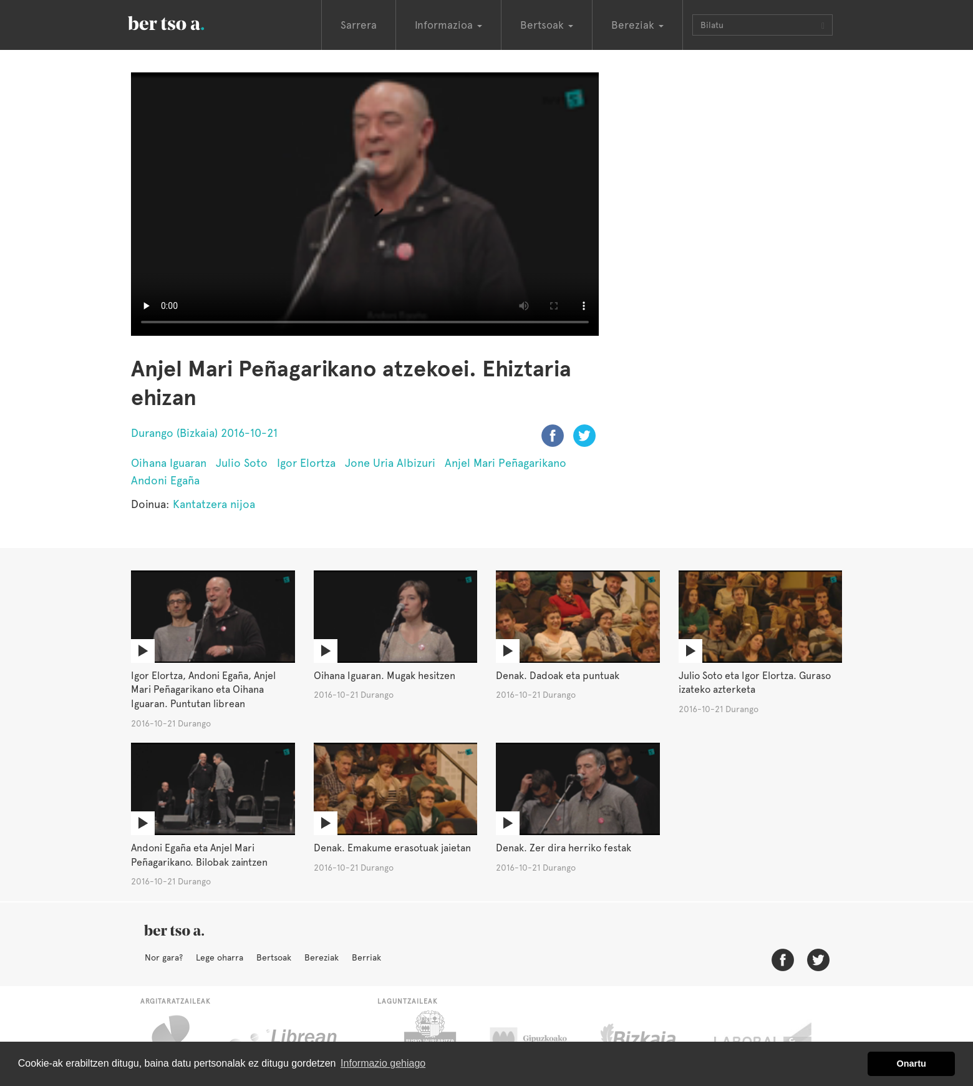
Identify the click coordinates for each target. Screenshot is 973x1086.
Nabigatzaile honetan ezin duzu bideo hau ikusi (365, 204)
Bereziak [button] (637, 25)
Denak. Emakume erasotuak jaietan (392, 848)
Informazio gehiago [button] (383, 1063)
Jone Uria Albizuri (390, 462)
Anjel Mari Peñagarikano (505, 462)
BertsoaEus (184, 22)
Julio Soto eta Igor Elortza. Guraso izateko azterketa (755, 683)
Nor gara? (164, 957)
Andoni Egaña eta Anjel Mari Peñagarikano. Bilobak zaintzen (199, 855)
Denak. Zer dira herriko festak (563, 848)
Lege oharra (219, 957)
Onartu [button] (911, 1064)
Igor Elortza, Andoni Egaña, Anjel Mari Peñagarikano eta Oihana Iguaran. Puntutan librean (203, 690)
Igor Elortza (306, 462)
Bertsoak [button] (546, 25)
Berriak (366, 957)
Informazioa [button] (448, 25)
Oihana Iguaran (168, 462)
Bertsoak (273, 957)
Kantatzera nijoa (214, 504)
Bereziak (321, 957)
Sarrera (359, 25)
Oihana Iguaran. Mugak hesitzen (384, 676)
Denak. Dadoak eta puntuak (557, 676)
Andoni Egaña (165, 480)
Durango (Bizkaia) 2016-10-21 (204, 432)
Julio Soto (242, 462)
